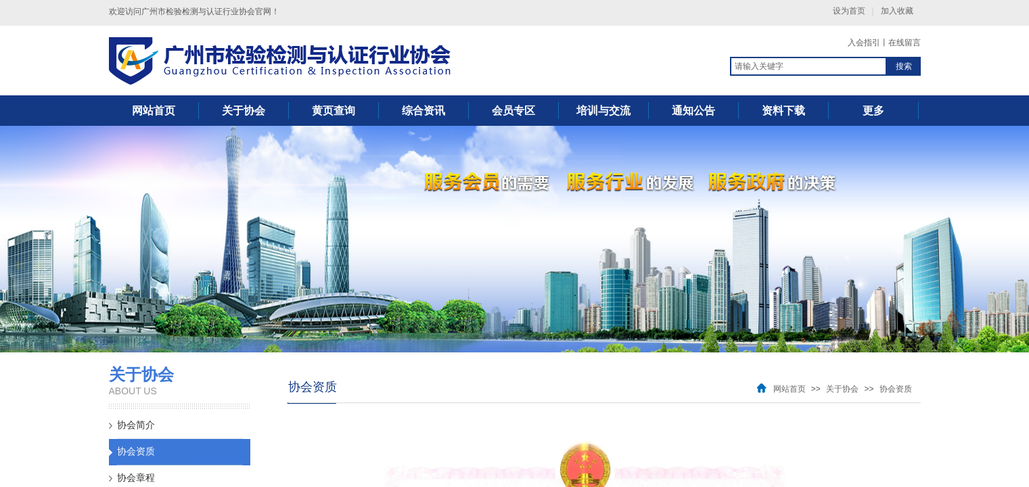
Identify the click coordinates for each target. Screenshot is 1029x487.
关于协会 (243, 110)
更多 (873, 110)
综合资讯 (423, 110)
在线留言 (904, 42)
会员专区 (513, 110)
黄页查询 (333, 110)
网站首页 (153, 110)
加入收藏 (897, 11)
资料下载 (783, 110)
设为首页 (849, 11)
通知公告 (693, 110)
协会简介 (136, 425)
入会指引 (864, 42)
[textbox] (808, 66)
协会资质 (136, 451)
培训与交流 (603, 110)
